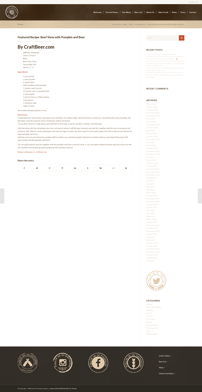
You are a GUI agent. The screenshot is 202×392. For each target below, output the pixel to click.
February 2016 (152, 163)
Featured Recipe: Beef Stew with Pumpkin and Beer (51, 37)
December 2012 (153, 249)
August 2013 (151, 234)
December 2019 (153, 125)
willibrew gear (151, 334)
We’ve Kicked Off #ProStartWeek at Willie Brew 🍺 (162, 59)
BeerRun (149, 310)
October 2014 (152, 204)
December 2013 (153, 225)
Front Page (150, 319)
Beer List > (163, 362)
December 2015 (153, 169)
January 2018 (151, 136)
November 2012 (153, 252)
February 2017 (152, 148)
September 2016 (153, 154)
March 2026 (151, 104)
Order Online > (165, 356)
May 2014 (150, 216)
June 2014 (150, 213)
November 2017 (153, 139)
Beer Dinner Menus (154, 307)
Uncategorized (140, 24)
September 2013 (153, 231)
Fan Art (149, 316)
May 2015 (150, 187)
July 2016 (150, 157)
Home (125, 24)
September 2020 (153, 116)
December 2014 (153, 199)
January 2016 (151, 166)
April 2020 (150, 119)
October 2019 (152, 127)
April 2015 (150, 190)
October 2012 (152, 255)
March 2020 (151, 122)
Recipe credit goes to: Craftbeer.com (32, 152)
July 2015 (150, 181)
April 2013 (150, 240)
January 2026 (151, 107)
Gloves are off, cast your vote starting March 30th (161, 54)
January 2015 (151, 195)
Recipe (149, 322)
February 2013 (152, 243)
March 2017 (151, 145)
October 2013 (152, 228)
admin (49, 41)
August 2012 (151, 258)
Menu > (162, 367)
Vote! (148, 331)
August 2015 (151, 178)
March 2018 (151, 133)
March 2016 (151, 160)
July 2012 (150, 261)
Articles (149, 304)
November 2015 (153, 172)
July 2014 (150, 210)
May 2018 (150, 130)
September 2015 (153, 175)
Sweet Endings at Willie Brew (155, 70)
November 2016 (153, 151)
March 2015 (151, 193)
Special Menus (152, 325)
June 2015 (150, 184)
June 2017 (150, 142)
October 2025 (152, 110)
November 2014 (153, 201)
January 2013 (151, 246)
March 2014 (151, 219)
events (149, 313)
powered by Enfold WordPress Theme (63, 388)
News (20, 24)
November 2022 (153, 113)
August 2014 (151, 207)
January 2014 (151, 222)
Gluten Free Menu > (167, 373)
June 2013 (150, 237)
